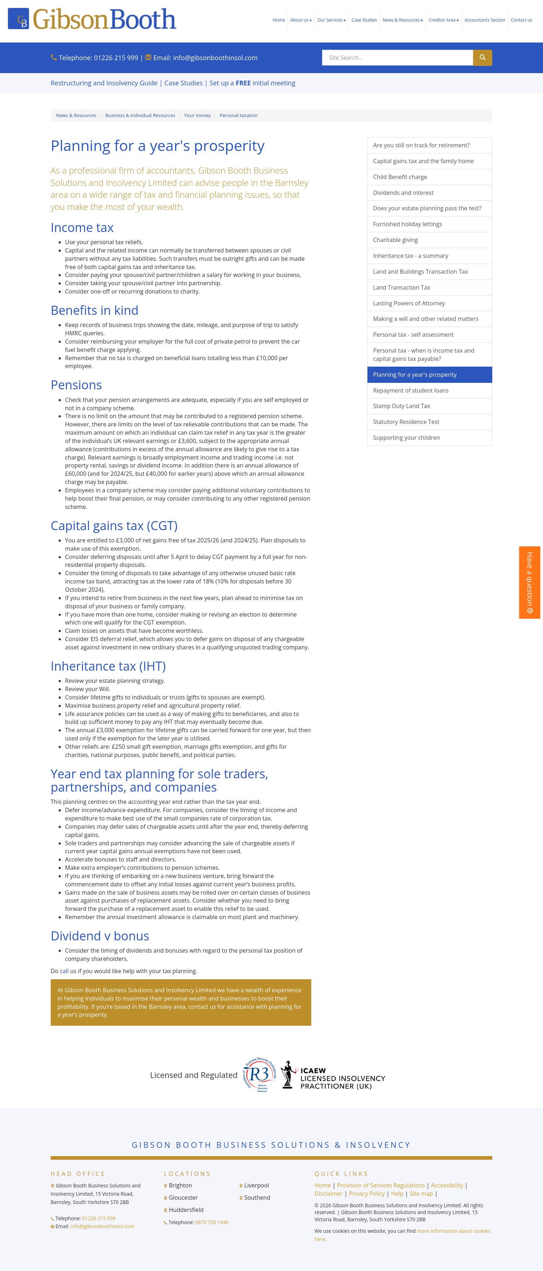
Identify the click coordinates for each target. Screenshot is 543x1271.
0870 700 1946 (212, 1222)
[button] (529, 582)
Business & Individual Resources (140, 115)
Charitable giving (395, 240)
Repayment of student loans (411, 390)
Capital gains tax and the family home (423, 161)
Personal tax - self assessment (413, 335)
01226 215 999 (116, 57)
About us (301, 20)
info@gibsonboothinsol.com (215, 57)
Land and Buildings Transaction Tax (420, 272)
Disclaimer (329, 1194)
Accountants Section (485, 20)
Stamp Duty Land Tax (401, 406)
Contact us (521, 20)
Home (279, 20)
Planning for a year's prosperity (415, 375)
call (64, 971)
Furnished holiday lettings (407, 224)
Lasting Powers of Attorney (409, 303)
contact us (202, 1007)
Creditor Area (444, 20)
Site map (421, 1194)
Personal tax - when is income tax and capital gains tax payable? (423, 354)
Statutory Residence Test (406, 422)
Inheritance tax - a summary (410, 256)
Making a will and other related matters (426, 319)
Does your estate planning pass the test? (427, 208)
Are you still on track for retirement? (421, 145)
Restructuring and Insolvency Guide (104, 83)
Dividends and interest (403, 193)
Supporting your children (406, 438)
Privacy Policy (367, 1194)
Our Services (331, 20)
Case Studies (364, 20)
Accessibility (447, 1185)
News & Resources (403, 20)
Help (397, 1194)
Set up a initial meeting (252, 83)
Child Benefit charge (400, 177)
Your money (197, 115)
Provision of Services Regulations (381, 1185)
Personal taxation (239, 115)
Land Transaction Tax (401, 287)
